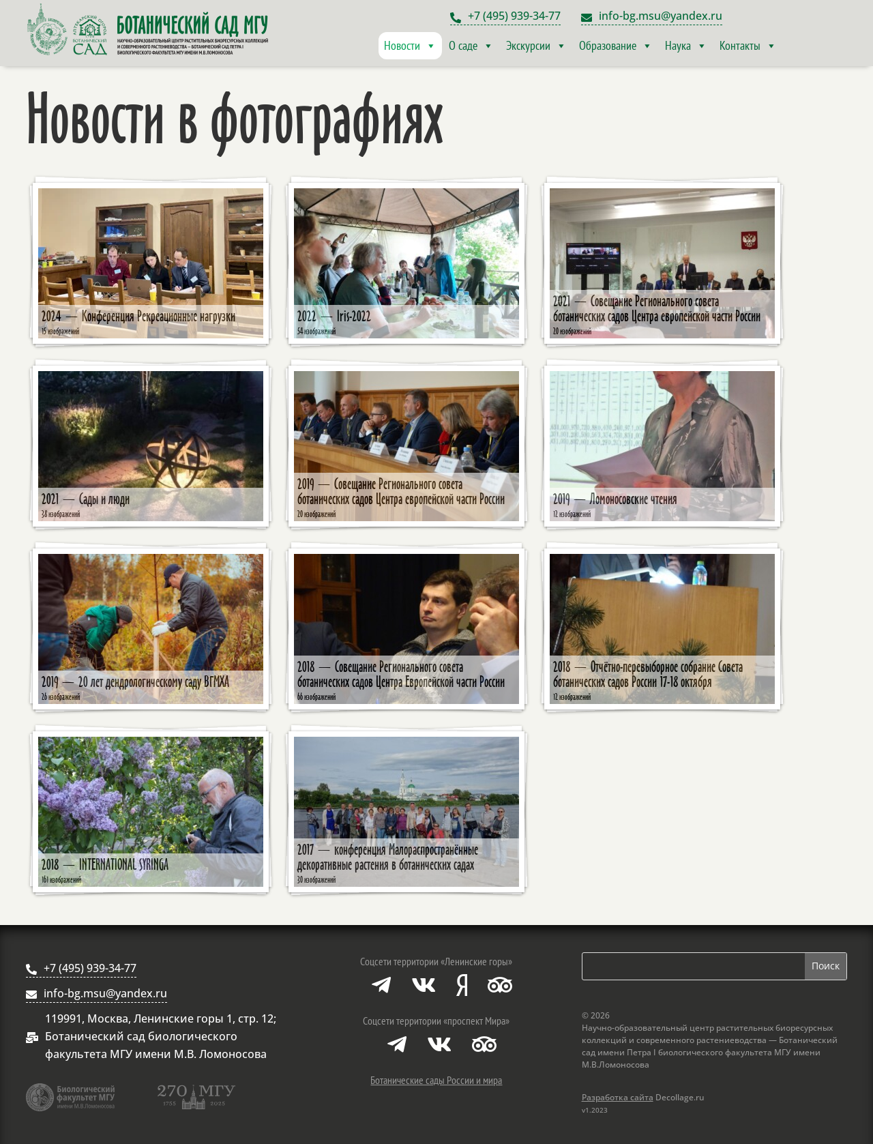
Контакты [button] (748, 45)
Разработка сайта (617, 1097)
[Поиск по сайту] (693, 966)
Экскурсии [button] (536, 45)
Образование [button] (616, 45)
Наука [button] (686, 45)
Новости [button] (410, 45)
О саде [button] (471, 45)
